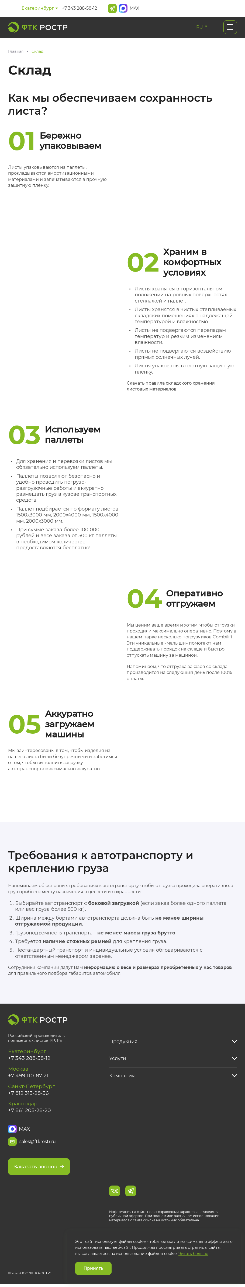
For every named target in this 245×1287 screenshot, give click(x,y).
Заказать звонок (41, 1169)
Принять (93, 1268)
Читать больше (193, 1253)
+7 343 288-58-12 (79, 8)
